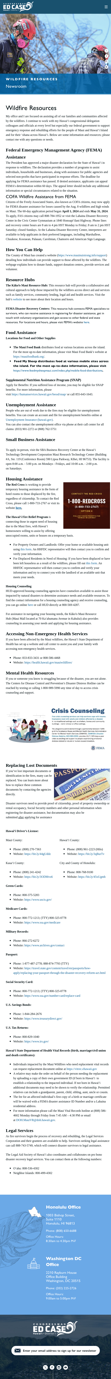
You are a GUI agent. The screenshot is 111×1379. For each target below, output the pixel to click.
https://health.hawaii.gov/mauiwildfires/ (48, 662)
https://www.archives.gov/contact (44, 945)
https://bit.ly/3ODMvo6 (38, 876)
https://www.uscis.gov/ (38, 899)
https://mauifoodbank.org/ (28, 356)
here (86, 322)
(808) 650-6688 (66, 1230)
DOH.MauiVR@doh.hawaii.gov (35, 1120)
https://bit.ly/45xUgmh (92, 876)
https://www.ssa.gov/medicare (42, 922)
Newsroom (16, 86)
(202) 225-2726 (66, 1288)
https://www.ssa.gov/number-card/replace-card (52, 995)
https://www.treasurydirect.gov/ (43, 1018)
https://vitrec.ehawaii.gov (82, 1068)
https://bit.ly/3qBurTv (91, 853)
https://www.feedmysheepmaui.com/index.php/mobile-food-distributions (57, 370)
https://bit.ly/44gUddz (37, 853)
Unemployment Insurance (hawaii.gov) (29, 419)
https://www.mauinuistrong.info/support (82, 255)
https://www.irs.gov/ (36, 1041)
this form (26, 549)
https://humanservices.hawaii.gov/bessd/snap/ (39, 394)
